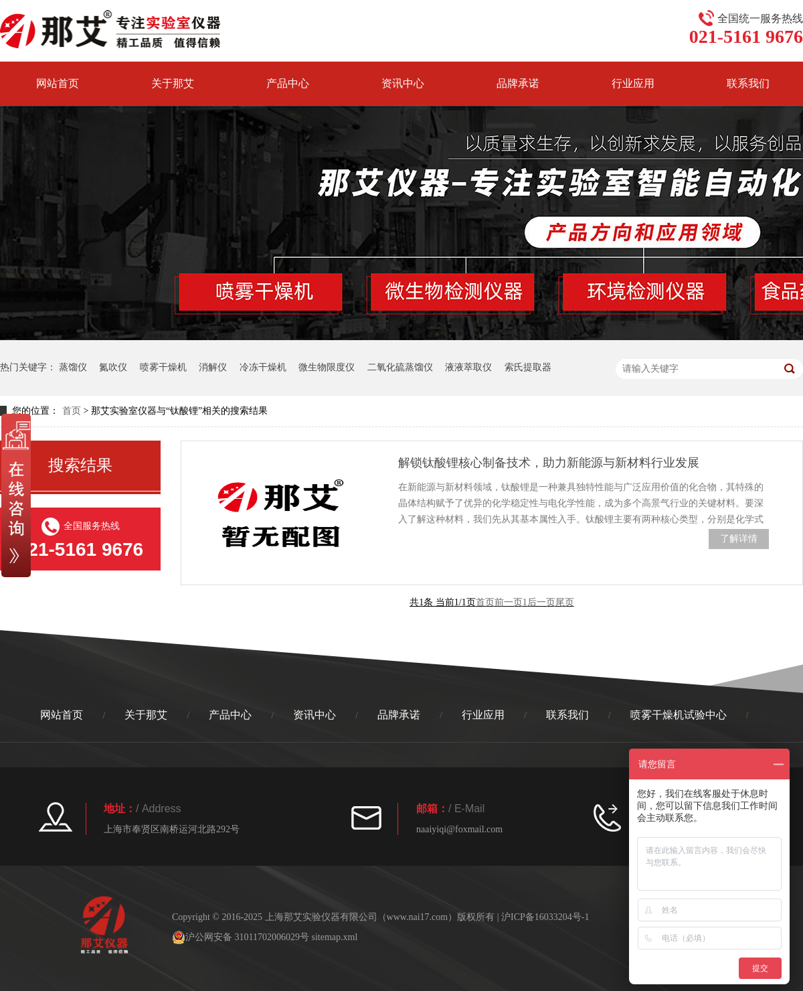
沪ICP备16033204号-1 (545, 917)
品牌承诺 (518, 83)
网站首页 (57, 83)
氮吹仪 (113, 367)
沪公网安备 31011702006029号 (240, 937)
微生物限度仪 (326, 367)
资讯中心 (402, 83)
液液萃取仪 (468, 367)
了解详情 (738, 539)
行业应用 (633, 83)
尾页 (564, 602)
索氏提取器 (528, 367)
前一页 (509, 602)
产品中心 (287, 83)
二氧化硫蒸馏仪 (400, 367)
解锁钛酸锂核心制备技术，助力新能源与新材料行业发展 (548, 462)
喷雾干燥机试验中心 (678, 714)
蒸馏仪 (73, 367)
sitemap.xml (334, 937)
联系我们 (567, 714)
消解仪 (213, 367)
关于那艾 (172, 83)
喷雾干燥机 (163, 367)
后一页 (541, 602)
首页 (71, 411)
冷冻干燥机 (263, 367)
